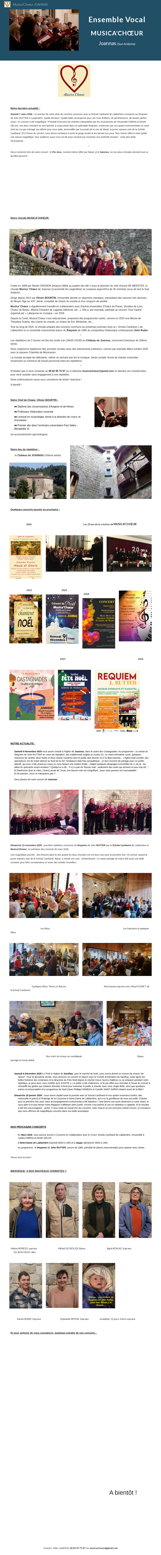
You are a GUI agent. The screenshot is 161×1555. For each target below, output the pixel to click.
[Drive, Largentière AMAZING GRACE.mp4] (117, 1363)
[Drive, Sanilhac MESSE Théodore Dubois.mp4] (44, 1459)
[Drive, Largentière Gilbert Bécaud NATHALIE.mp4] (117, 1412)
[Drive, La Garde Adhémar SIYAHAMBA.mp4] (44, 1412)
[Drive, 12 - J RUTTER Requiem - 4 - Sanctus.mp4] (117, 187)
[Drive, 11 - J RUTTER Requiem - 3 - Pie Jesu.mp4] (44, 187)
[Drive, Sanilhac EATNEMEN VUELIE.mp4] (50, 1512)
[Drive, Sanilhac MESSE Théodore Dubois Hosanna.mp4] (117, 1459)
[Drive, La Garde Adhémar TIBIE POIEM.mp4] (44, 1364)
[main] (117, 30)
